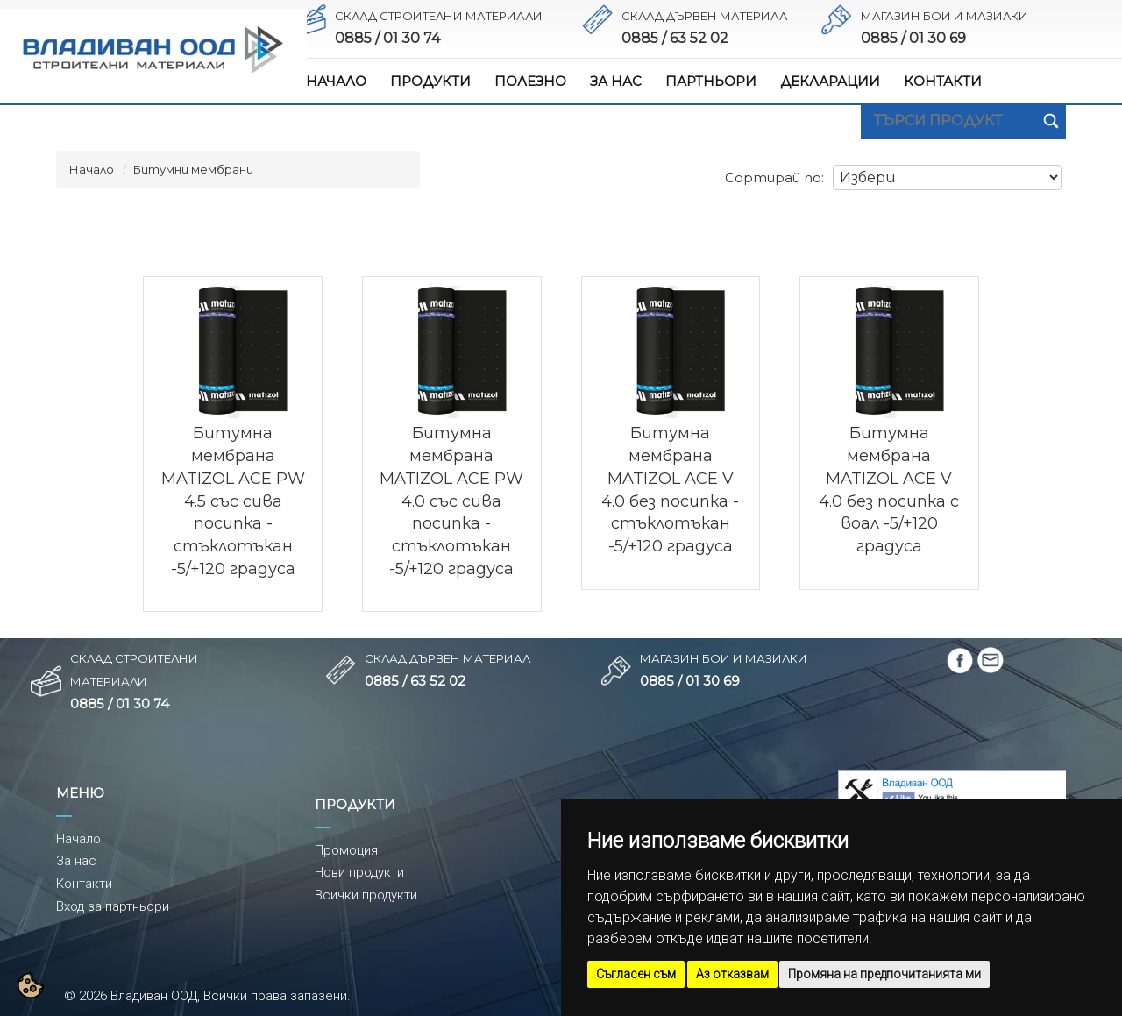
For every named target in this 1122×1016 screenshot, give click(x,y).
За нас (76, 861)
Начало (91, 169)
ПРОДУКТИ (430, 81)
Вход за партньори (112, 906)
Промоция (346, 850)
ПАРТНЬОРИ (710, 81)
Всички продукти (366, 895)
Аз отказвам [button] (732, 974)
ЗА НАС (616, 81)
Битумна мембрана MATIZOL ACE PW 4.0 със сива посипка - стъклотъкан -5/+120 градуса (451, 500)
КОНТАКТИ (943, 81)
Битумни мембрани (193, 169)
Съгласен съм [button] (636, 974)
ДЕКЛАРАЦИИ (830, 81)
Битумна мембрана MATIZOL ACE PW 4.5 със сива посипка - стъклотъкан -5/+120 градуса (233, 500)
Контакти (84, 884)
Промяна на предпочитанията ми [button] (884, 974)
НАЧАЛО (336, 81)
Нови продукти (359, 872)
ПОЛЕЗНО (530, 81)
